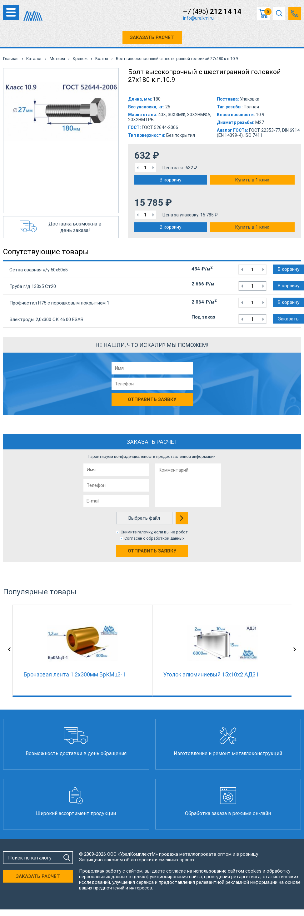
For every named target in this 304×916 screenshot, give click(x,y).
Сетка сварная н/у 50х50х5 (38, 270)
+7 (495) (212, 11)
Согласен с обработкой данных (154, 538)
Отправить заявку (152, 551)
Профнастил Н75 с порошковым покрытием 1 (59, 303)
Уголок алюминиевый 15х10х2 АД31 (211, 674)
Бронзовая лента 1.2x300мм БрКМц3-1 (75, 674)
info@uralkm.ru (198, 18)
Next (295, 649)
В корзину (170, 180)
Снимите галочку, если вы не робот (154, 532)
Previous (9, 649)
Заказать (288, 319)
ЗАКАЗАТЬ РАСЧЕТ (152, 37)
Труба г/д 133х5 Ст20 (32, 286)
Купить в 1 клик (252, 180)
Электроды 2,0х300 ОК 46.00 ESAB (46, 319)
